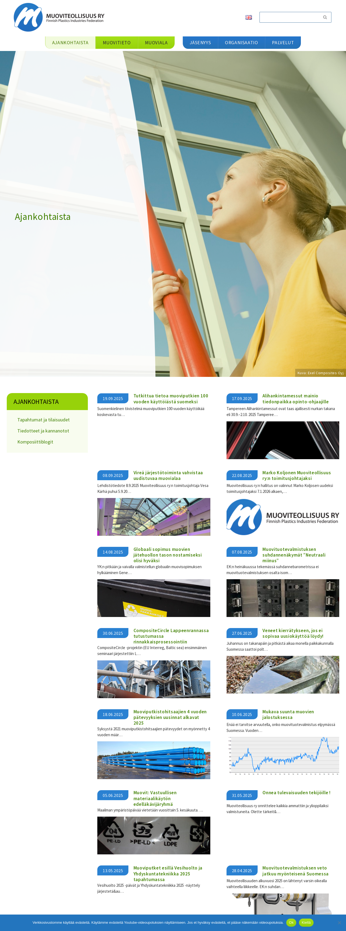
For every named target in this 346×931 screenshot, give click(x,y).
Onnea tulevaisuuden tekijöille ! (296, 793)
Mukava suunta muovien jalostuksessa (288, 714)
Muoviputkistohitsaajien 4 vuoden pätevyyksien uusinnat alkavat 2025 (170, 717)
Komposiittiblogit (35, 442)
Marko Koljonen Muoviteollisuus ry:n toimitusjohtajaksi (296, 475)
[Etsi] (289, 17)
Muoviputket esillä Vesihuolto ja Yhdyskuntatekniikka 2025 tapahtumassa (168, 873)
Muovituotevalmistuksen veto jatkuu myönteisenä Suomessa (295, 870)
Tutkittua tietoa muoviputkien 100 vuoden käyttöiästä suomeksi (171, 398)
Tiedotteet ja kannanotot (43, 431)
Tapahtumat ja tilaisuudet (43, 420)
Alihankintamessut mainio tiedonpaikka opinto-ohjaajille (295, 398)
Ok (291, 922)
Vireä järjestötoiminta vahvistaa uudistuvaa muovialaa (168, 475)
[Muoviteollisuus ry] (60, 17)
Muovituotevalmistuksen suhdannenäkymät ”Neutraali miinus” (293, 555)
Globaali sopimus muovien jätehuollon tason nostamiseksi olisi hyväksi (168, 555)
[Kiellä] (339, 922)
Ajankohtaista (36, 401)
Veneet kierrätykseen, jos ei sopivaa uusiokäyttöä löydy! (293, 633)
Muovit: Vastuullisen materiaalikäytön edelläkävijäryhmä (155, 798)
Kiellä (306, 922)
